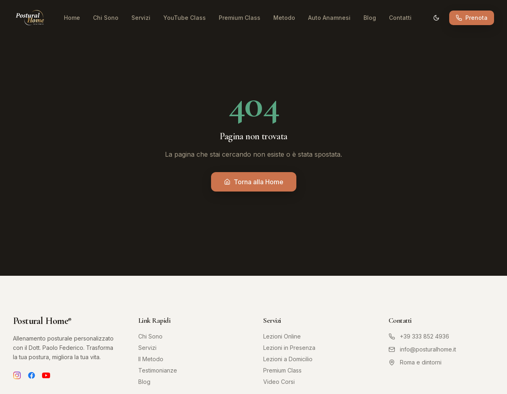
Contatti (400, 17)
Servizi (140, 17)
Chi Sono (105, 17)
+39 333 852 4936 (419, 336)
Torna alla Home (253, 182)
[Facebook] (31, 375)
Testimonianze (157, 370)
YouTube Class (184, 17)
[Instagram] (17, 375)
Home (72, 17)
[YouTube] (46, 375)
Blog (369, 17)
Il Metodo (150, 359)
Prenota (472, 17)
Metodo (284, 17)
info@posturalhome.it (422, 349)
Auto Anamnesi (329, 17)
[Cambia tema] (436, 18)
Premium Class (239, 17)
